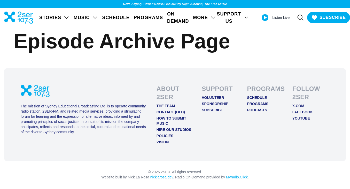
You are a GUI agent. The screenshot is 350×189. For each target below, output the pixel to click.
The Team (166, 106)
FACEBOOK (302, 112)
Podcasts (257, 110)
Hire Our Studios (174, 130)
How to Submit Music (171, 120)
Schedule (116, 17)
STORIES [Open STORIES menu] (54, 17)
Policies (165, 136)
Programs (148, 17)
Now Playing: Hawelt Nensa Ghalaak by (175, 4)
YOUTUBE (301, 118)
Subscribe (212, 110)
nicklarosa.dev (161, 177)
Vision (163, 142)
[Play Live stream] (265, 17)
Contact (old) (171, 112)
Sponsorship (215, 104)
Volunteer (213, 98)
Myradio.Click (237, 177)
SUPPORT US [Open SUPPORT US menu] (233, 17)
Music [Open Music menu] (86, 17)
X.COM (298, 106)
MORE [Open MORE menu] (204, 17)
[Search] (300, 17)
